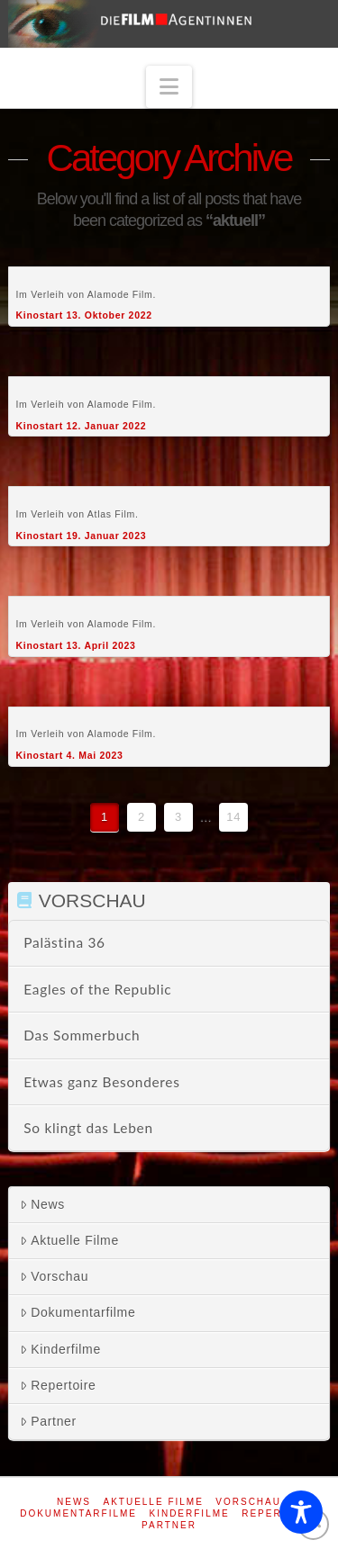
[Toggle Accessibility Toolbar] (301, 1512)
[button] (169, 87)
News (42, 1204)
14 (233, 817)
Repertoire (58, 1385)
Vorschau (54, 1276)
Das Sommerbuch (81, 1035)
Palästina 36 (64, 942)
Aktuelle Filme (69, 1240)
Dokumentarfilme (77, 1312)
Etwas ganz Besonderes (101, 1082)
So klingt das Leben (87, 1128)
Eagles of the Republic (97, 989)
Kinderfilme (60, 1349)
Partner (48, 1421)
